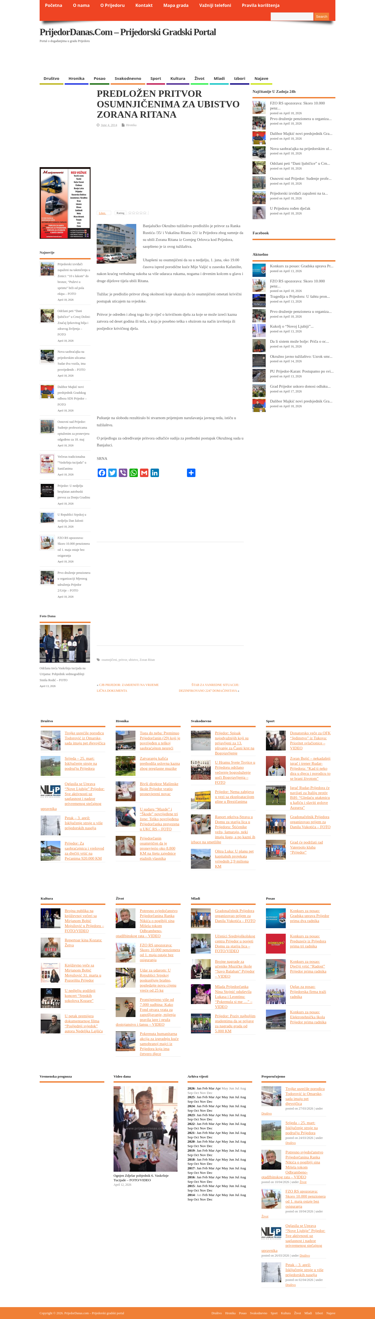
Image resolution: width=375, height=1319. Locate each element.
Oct (196, 1101)
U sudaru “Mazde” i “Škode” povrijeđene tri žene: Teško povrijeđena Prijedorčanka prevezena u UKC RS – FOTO (159, 819)
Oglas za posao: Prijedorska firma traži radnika (308, 991)
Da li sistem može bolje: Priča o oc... (299, 341)
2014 (191, 1195)
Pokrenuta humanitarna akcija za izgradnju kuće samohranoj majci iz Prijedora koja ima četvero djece (159, 1043)
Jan (199, 1088)
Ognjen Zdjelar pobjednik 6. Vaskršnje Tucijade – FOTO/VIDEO (141, 1178)
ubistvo (133, 660)
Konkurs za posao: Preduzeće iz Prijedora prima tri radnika (308, 941)
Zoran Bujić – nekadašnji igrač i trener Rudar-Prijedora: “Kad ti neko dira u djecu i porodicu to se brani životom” (310, 768)
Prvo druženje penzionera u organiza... (301, 118)
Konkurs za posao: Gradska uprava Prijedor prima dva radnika (309, 915)
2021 (191, 1133)
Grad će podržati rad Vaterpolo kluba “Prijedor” (306, 847)
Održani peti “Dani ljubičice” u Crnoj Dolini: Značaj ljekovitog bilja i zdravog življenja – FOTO (74, 323)
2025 (191, 1097)
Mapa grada (176, 5)
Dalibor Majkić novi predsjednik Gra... (301, 133)
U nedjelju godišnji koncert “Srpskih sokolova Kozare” (80, 995)
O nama (81, 5)
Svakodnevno (128, 78)
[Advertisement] (233, 59)
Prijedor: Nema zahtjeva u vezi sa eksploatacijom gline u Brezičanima (234, 796)
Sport (156, 78)
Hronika (77, 78)
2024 (191, 1106)
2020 (191, 1141)
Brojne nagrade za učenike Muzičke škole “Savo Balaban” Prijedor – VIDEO (235, 969)
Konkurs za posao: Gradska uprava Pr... (301, 266)
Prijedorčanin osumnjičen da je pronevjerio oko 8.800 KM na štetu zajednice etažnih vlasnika (158, 848)
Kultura (177, 78)
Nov (203, 1101)
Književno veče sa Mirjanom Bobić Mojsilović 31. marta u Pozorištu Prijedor (83, 972)
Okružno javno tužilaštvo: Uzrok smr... (301, 356)
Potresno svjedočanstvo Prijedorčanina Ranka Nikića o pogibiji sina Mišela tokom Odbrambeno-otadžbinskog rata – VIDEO (146, 923)
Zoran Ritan (147, 660)
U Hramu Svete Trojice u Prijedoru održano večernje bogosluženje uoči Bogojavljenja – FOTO (235, 772)
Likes (102, 212)
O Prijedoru (112, 5)
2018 (191, 1159)
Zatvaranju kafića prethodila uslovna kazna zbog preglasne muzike (160, 763)
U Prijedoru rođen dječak (290, 208)
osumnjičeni (109, 660)
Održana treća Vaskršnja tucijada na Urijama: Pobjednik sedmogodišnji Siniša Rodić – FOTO (63, 674)
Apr (218, 1088)
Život (200, 78)
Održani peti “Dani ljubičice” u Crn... (300, 163)
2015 (191, 1186)
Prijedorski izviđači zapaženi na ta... (299, 193)
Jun (231, 1097)
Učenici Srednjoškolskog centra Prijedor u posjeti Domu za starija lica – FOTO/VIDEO (235, 943)
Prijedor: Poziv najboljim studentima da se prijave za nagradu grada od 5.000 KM (235, 1023)
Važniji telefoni (215, 5)
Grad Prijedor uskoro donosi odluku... (300, 386)
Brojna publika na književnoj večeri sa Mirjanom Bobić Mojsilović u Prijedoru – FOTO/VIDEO (84, 920)
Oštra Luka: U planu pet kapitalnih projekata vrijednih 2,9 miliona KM (234, 858)
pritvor (123, 660)
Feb (205, 1088)
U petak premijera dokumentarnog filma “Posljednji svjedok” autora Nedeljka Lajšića (84, 1023)
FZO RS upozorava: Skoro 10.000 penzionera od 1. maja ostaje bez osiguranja (160, 952)
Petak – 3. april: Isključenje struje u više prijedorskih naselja (84, 823)
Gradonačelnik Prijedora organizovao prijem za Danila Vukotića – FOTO (310, 821)
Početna (53, 5)
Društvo (51, 78)
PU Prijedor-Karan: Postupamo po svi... (302, 371)
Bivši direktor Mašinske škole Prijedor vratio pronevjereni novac (159, 788)
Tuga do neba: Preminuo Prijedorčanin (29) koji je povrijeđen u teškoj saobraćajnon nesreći (160, 740)
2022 (191, 1124)
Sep (190, 1101)
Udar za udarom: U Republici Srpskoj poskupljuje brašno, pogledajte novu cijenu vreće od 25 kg (158, 980)
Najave (261, 78)
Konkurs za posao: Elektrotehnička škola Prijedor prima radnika (308, 1017)
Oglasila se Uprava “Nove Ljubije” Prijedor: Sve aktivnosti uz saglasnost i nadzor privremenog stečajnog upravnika (73, 796)
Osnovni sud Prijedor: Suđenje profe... (300, 178)
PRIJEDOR (72, 1106)
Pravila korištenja (261, 5)
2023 (191, 1115)
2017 (191, 1168)
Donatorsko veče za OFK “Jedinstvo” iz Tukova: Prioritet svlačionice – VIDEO (310, 740)
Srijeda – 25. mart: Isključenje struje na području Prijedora (81, 763)
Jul (237, 1097)
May (225, 1097)
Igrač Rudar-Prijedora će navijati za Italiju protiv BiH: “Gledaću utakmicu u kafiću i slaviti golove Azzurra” (310, 797)
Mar (212, 1088)
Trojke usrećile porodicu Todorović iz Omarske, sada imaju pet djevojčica (85, 738)
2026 (191, 1088)
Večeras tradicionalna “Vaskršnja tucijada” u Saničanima (72, 462)
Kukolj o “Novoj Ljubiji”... (291, 326)
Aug (243, 1097)
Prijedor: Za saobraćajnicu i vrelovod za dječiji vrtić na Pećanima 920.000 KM (84, 850)
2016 (191, 1177)
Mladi (219, 78)
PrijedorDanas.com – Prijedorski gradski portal (128, 32)
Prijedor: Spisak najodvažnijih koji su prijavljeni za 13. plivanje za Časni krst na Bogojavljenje (234, 743)
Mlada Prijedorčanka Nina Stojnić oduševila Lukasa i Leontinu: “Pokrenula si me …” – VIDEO (233, 996)
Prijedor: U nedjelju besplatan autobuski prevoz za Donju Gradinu (74, 492)
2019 (191, 1150)
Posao (100, 78)
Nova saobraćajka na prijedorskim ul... (301, 148)
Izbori (239, 78)
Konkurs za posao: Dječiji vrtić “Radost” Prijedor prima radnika (308, 966)
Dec (210, 1101)
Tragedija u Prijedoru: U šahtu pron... (300, 296)
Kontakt (144, 5)
